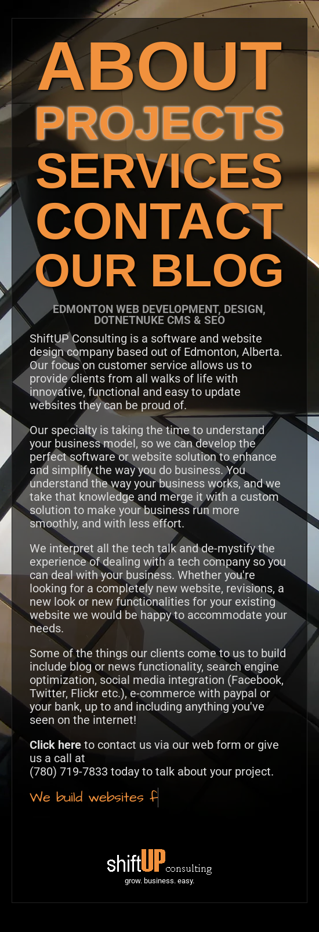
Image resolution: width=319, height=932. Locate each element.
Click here (55, 745)
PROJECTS (159, 123)
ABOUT (159, 65)
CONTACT (159, 221)
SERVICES (159, 170)
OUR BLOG (159, 270)
